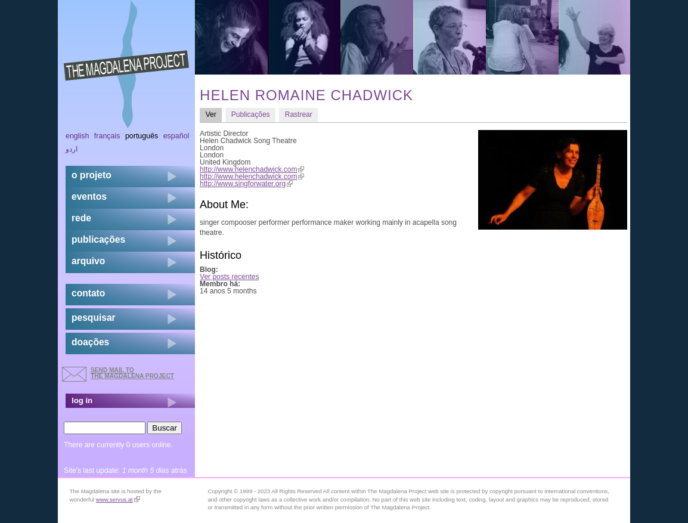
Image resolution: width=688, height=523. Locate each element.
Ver (214, 114)
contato (88, 293)
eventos (89, 196)
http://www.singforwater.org (246, 184)
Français (107, 136)
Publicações (250, 114)
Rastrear (298, 114)
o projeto (91, 175)
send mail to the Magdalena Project (132, 373)
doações (90, 342)
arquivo (88, 261)
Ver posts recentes (229, 277)
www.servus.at (118, 499)
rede (81, 218)
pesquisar (94, 317)
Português (141, 136)
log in (82, 400)
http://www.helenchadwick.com (252, 169)
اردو (72, 149)
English (77, 136)
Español (176, 136)
